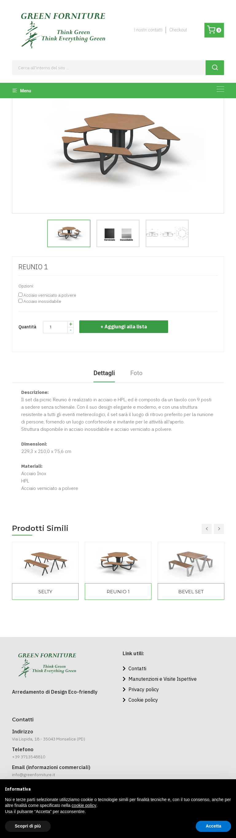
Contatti (134, 668)
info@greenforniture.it (33, 774)
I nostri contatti (148, 29)
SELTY (45, 592)
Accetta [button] (213, 826)
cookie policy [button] (84, 805)
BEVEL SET (191, 592)
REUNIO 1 (118, 592)
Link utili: (133, 653)
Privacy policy (141, 689)
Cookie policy (140, 700)
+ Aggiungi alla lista (124, 326)
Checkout (178, 29)
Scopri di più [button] (28, 826)
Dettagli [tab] (104, 373)
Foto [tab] (136, 373)
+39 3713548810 (28, 757)
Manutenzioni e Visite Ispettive (160, 679)
